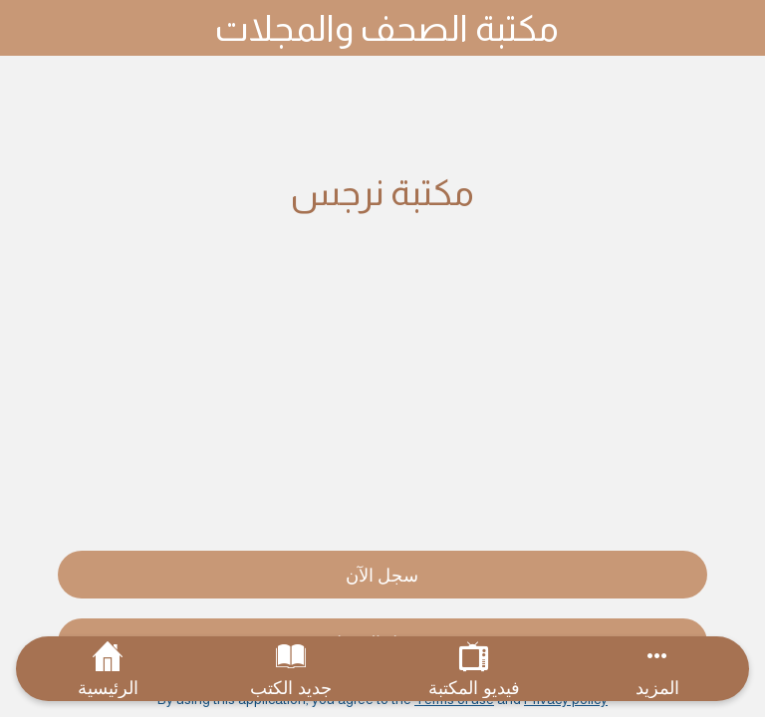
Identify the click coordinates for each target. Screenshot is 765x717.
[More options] (657, 668)
